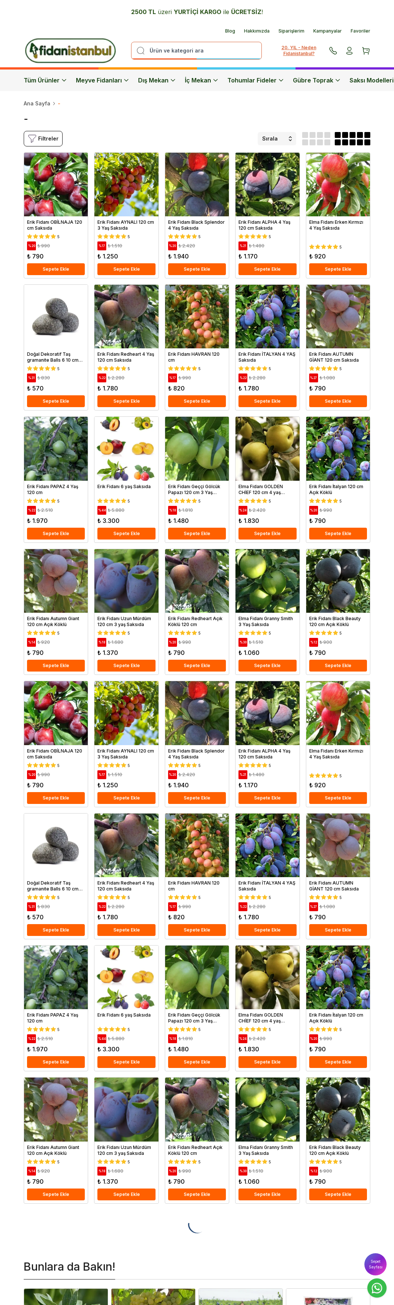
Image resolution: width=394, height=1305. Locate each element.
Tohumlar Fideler (255, 80)
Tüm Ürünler (45, 80)
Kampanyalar (327, 31)
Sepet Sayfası (376, 1264)
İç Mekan (201, 80)
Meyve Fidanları (102, 80)
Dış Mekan (157, 80)
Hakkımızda (257, 31)
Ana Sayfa (37, 103)
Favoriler (360, 31)
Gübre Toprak (317, 80)
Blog (230, 31)
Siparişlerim (291, 31)
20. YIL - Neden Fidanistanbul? (298, 50)
